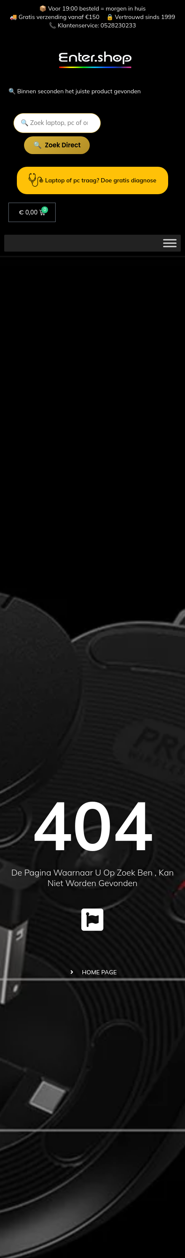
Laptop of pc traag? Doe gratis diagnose (92, 180)
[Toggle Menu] (170, 243)
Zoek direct (63, 145)
